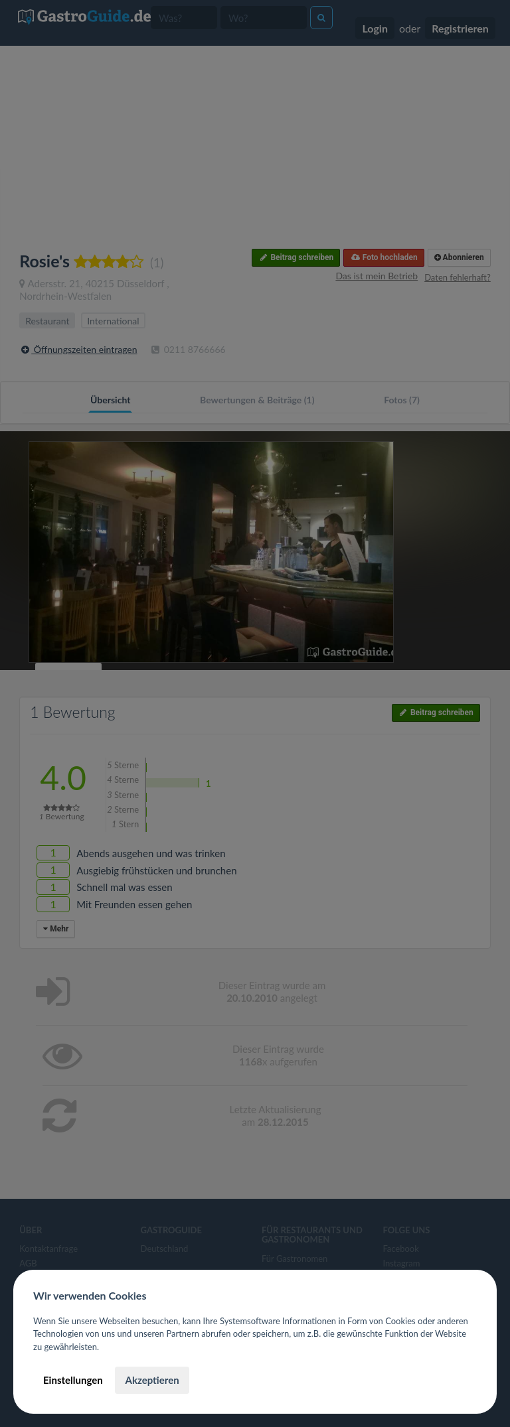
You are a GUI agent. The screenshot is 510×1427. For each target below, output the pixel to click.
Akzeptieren (152, 1380)
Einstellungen (73, 1380)
